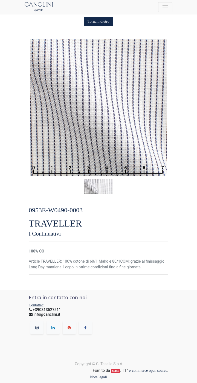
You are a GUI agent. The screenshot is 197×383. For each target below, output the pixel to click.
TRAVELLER (55, 223)
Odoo (115, 370)
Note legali (98, 377)
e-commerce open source (148, 371)
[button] (98, 21)
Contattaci (37, 305)
